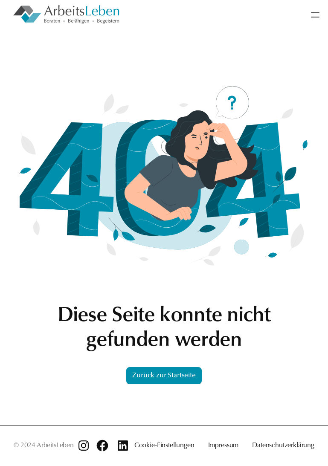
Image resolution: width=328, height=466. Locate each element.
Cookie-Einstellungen (164, 445)
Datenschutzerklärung (283, 445)
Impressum (223, 445)
